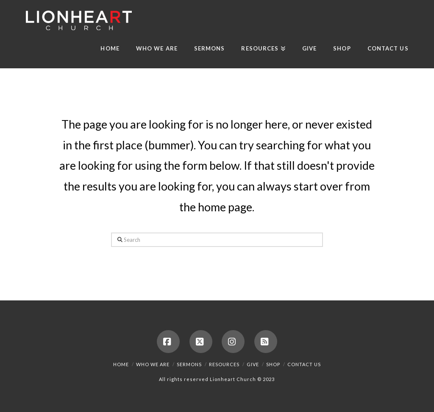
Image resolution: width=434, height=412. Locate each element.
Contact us (304, 364)
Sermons (189, 364)
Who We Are (153, 364)
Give (253, 364)
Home (121, 364)
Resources (224, 364)
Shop (273, 364)
